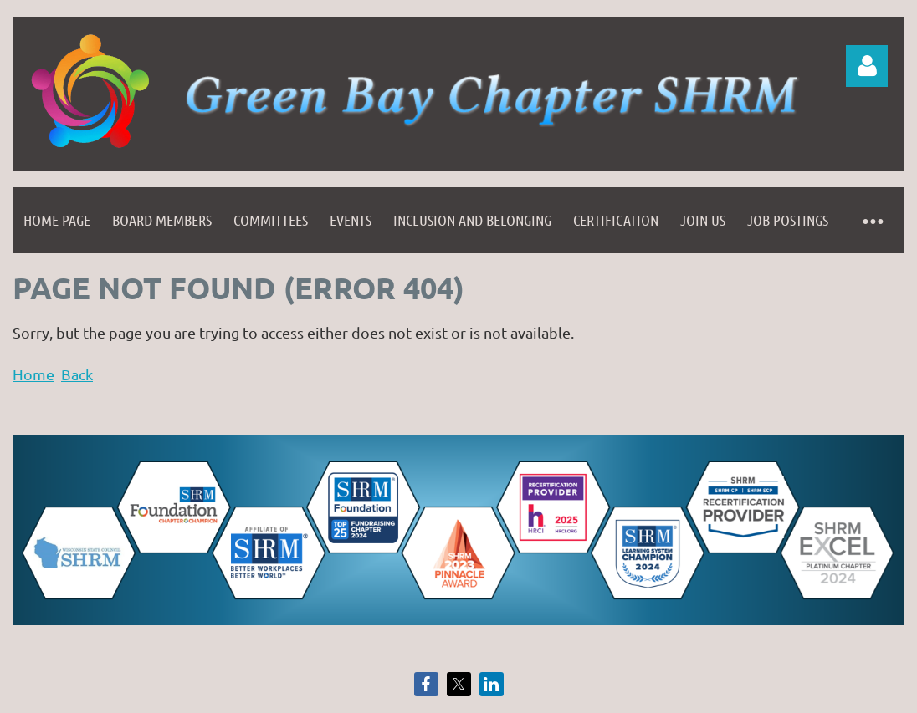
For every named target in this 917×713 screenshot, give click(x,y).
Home (33, 374)
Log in (867, 66)
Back (77, 374)
